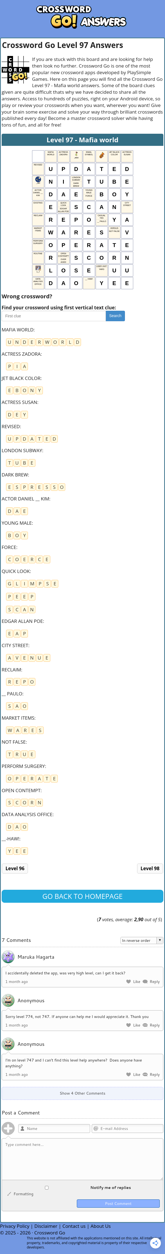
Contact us (74, 1226)
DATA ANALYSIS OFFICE (27, 814)
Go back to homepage (82, 896)
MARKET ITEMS (18, 718)
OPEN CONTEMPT (21, 790)
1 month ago (16, 981)
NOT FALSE (14, 742)
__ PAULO (12, 693)
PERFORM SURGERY (23, 766)
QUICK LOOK (16, 571)
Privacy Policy (14, 1226)
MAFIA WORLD (17, 329)
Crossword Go (49, 1232)
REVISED (11, 426)
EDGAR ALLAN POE (22, 621)
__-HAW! (10, 838)
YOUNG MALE (17, 523)
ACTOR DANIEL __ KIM (25, 498)
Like (136, 981)
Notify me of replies (68, 1187)
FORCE (9, 547)
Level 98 (150, 868)
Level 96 (15, 868)
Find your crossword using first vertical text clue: (59, 307)
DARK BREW (15, 474)
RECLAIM (11, 669)
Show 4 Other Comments (82, 1093)
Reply (155, 981)
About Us (101, 1226)
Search (115, 316)
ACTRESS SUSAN (19, 402)
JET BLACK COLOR (21, 378)
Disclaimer (45, 1226)
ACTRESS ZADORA (21, 354)
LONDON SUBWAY (22, 450)
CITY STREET (15, 645)
